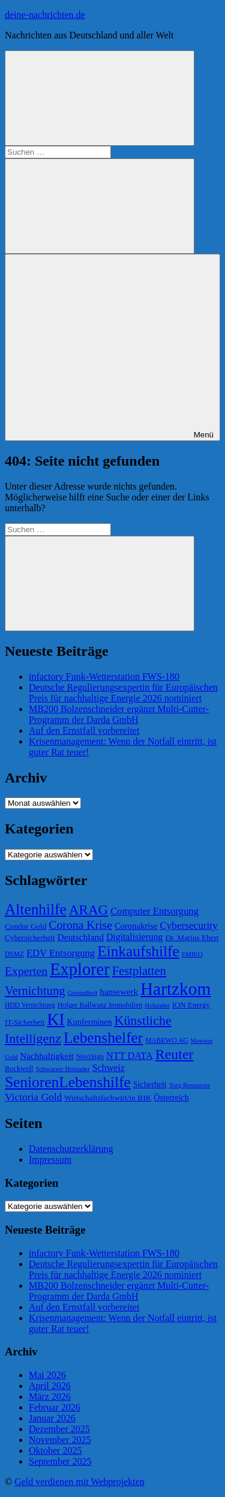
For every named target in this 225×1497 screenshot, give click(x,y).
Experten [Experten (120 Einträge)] (26, 970)
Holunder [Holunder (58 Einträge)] (157, 1005)
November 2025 (60, 1440)
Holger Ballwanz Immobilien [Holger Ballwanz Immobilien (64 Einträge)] (100, 1005)
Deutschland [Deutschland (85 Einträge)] (81, 937)
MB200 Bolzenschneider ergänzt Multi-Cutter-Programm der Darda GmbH (119, 714)
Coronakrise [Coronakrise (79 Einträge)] (136, 926)
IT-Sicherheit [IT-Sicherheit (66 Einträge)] (24, 1022)
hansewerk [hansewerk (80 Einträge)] (119, 992)
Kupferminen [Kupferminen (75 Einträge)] (89, 1022)
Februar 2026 (54, 1407)
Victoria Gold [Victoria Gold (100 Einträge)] (33, 1097)
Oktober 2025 (55, 1450)
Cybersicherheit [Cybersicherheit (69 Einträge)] (30, 937)
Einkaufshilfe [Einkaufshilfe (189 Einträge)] (138, 951)
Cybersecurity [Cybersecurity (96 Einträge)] (188, 925)
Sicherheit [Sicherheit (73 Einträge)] (150, 1084)
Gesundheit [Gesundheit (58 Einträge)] (82, 992)
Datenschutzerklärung (71, 1149)
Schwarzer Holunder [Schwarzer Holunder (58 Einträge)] (62, 1068)
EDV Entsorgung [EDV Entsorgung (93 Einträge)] (60, 953)
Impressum (50, 1159)
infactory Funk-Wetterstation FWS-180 (104, 676)
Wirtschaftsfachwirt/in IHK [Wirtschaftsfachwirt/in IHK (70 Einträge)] (107, 1097)
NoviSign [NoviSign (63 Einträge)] (90, 1056)
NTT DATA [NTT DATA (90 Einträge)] (129, 1055)
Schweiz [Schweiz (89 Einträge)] (108, 1068)
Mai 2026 (47, 1375)
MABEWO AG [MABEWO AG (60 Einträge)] (166, 1040)
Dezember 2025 (59, 1429)
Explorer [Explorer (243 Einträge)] (80, 969)
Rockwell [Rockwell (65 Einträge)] (19, 1068)
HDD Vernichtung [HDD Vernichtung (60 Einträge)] (30, 1005)
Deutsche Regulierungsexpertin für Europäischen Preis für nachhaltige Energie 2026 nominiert (123, 692)
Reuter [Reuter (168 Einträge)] (174, 1054)
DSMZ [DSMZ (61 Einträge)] (14, 954)
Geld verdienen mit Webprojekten (79, 1482)
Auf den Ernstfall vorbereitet (84, 730)
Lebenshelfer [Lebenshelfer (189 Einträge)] (103, 1037)
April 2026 (50, 1386)
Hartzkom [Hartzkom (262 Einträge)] (175, 988)
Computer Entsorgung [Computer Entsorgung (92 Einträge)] (154, 911)
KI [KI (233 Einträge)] (55, 1019)
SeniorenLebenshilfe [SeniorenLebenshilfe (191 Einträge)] (68, 1081)
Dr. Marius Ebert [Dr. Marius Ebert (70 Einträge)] (191, 937)
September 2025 (60, 1461)
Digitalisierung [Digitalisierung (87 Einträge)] (134, 937)
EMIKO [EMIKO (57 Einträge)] (192, 954)
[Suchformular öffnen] (99, 98)
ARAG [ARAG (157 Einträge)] (88, 909)
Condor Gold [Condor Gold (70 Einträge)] (25, 926)
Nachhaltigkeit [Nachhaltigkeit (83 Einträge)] (46, 1056)
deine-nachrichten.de (45, 15)
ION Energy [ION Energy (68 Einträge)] (191, 1004)
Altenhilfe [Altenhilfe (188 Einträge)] (36, 909)
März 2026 (50, 1396)
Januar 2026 (52, 1418)
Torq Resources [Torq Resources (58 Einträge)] (189, 1084)
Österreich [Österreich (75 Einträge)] (171, 1097)
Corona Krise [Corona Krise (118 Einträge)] (80, 924)
